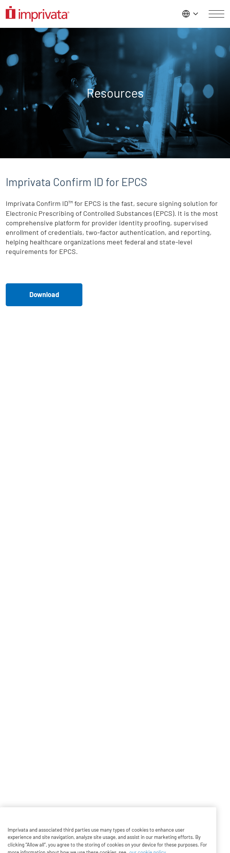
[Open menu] (216, 13)
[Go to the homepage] (37, 14)
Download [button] (44, 294)
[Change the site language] (189, 13)
